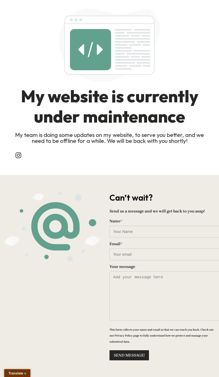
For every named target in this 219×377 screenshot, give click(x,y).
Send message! (129, 355)
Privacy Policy (124, 335)
